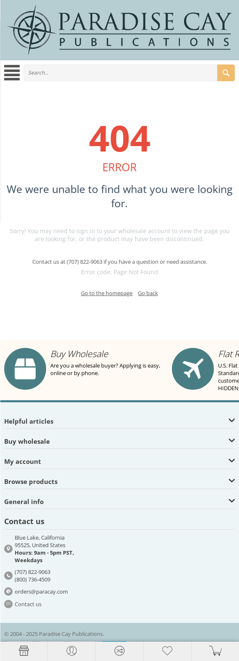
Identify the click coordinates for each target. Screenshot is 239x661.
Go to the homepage (106, 293)
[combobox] (129, 72)
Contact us (28, 604)
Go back (148, 293)
